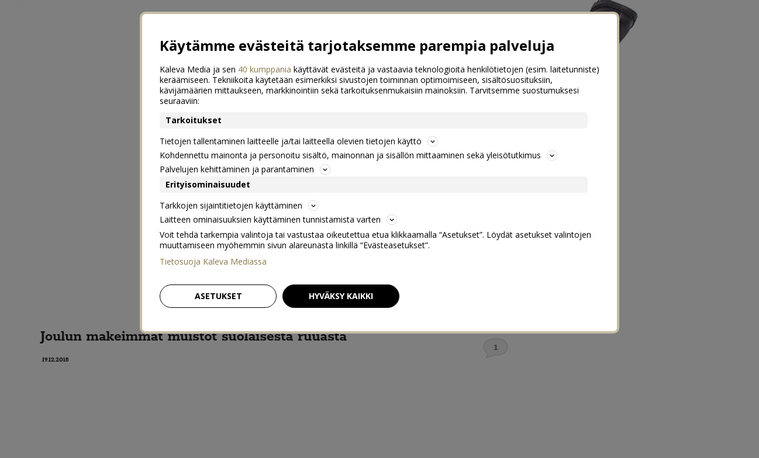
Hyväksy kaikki (341, 295)
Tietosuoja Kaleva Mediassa (213, 261)
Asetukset (218, 295)
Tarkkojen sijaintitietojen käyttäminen (239, 205)
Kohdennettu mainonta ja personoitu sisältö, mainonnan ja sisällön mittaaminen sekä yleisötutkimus (358, 155)
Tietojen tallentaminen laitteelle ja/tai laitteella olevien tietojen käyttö (299, 141)
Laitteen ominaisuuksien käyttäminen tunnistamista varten (278, 219)
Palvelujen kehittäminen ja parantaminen (245, 169)
